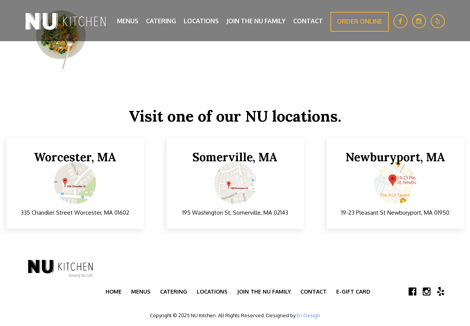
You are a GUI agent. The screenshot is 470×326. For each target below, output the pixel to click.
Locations (201, 21)
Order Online (359, 21)
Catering (161, 21)
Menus (127, 21)
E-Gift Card (353, 291)
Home (114, 291)
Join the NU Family (256, 21)
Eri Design (308, 315)
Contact (308, 21)
